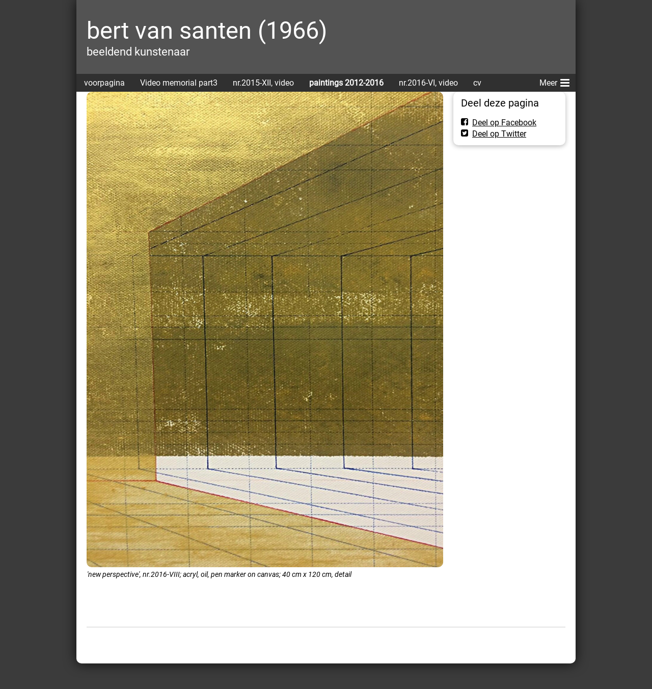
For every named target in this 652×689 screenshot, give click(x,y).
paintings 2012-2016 (346, 83)
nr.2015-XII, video (263, 83)
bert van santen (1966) (207, 30)
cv (477, 83)
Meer (554, 81)
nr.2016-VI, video (428, 83)
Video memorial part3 (179, 83)
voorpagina (104, 83)
